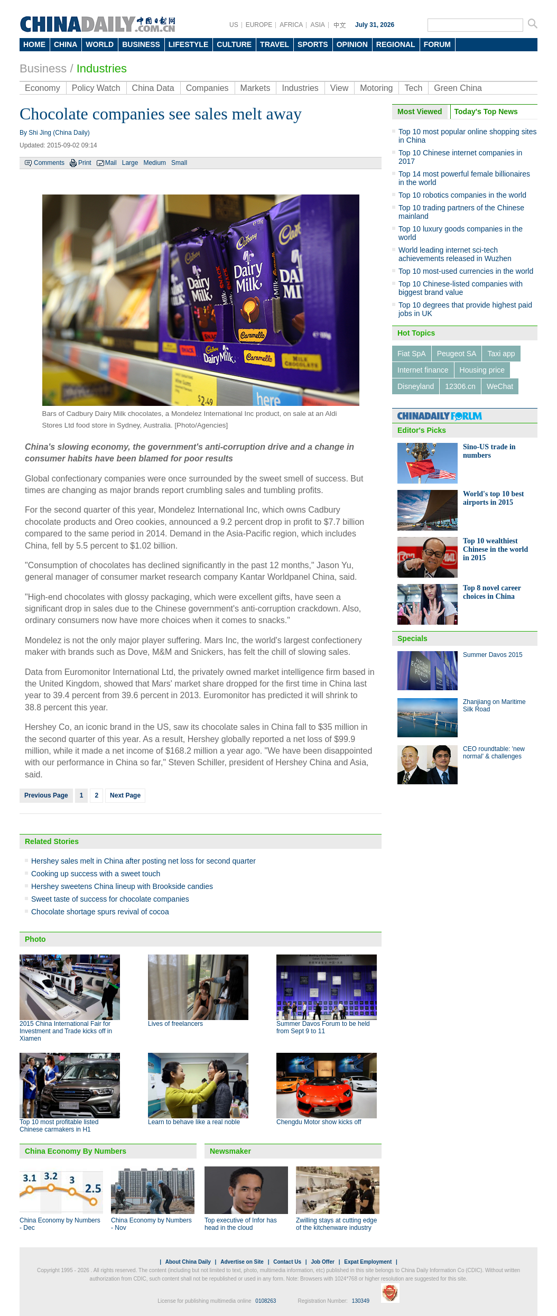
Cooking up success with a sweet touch (95, 873)
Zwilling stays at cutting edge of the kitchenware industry (336, 1224)
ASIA (317, 25)
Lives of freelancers (175, 1023)
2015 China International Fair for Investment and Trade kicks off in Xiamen (66, 1031)
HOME (34, 44)
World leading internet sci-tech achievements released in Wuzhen (455, 254)
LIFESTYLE (188, 44)
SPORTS (313, 44)
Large (130, 162)
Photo (35, 939)
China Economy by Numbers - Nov (151, 1224)
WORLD (100, 44)
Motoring (376, 88)
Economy (42, 88)
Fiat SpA (411, 353)
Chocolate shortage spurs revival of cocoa (100, 911)
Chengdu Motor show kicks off (318, 1122)
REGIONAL (395, 44)
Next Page (125, 795)
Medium (154, 162)
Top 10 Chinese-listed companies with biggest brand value (460, 288)
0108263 (265, 1301)
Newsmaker (230, 1151)
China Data (153, 88)
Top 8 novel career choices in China (492, 592)
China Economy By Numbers (75, 1151)
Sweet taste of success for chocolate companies (110, 899)
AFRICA (291, 25)
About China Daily (188, 1262)
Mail (111, 162)
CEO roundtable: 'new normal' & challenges (494, 752)
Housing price (482, 370)
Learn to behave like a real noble (194, 1122)
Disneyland (415, 386)
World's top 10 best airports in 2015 (493, 498)
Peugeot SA (457, 353)
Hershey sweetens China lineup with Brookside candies (122, 886)
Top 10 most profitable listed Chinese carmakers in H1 (59, 1125)
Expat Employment (368, 1262)
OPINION (352, 44)
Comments (49, 162)
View (339, 88)
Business (43, 68)
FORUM (437, 44)
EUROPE (259, 25)
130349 (360, 1301)
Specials (412, 638)
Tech (413, 88)
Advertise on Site (242, 1262)
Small (179, 162)
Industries (102, 68)
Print (84, 162)
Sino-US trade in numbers (489, 451)
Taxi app (501, 353)
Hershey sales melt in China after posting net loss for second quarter (143, 861)
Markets (255, 88)
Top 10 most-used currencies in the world (465, 271)
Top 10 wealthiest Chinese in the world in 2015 (495, 549)
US (233, 25)
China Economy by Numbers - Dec (60, 1224)
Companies (207, 88)
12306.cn (460, 386)
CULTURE (234, 44)
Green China (458, 88)
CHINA (65, 44)
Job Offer (322, 1262)
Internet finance (423, 370)
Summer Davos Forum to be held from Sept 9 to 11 (323, 1027)
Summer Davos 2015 (493, 655)
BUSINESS (141, 44)
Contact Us (287, 1262)
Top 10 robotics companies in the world (462, 195)
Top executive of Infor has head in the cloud (241, 1224)
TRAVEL (274, 44)
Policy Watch (96, 88)
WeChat (500, 386)
